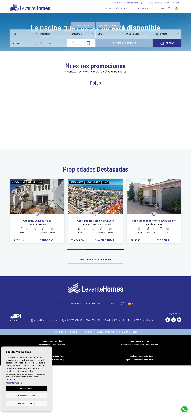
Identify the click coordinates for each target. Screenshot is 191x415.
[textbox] (52, 369)
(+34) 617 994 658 (171, 3)
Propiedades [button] (122, 8)
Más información (14, 383)
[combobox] (52, 369)
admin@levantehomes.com (125, 3)
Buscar (167, 378)
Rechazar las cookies (26, 403)
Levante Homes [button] (141, 8)
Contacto (159, 8)
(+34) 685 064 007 (152, 3)
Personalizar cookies (26, 396)
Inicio (109, 8)
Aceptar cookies (26, 389)
